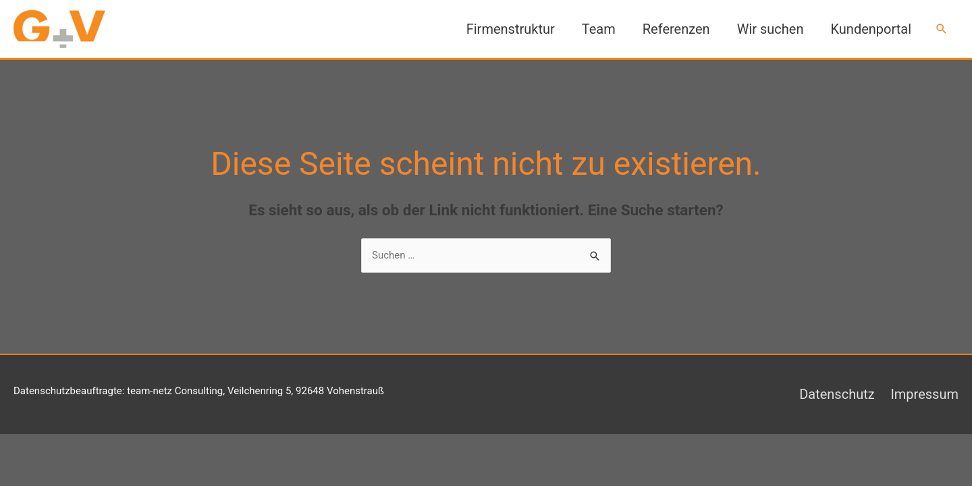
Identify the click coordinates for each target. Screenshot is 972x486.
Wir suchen (770, 29)
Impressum (924, 394)
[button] (941, 29)
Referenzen (676, 29)
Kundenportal (870, 29)
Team (599, 29)
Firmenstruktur (510, 29)
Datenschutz (837, 394)
